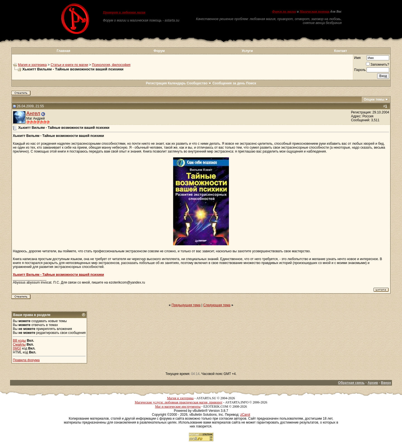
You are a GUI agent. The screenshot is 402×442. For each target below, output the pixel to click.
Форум (159, 51)
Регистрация (156, 83)
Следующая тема (216, 305)
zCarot (245, 415)
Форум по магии (284, 11)
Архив (373, 383)
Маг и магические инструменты (177, 406)
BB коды (19, 341)
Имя (357, 58)
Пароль (360, 70)
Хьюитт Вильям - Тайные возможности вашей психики (58, 275)
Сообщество (199, 83)
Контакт (340, 51)
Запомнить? (377, 64)
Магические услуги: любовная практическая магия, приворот (178, 402)
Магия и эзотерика (32, 65)
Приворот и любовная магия (124, 12)
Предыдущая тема (186, 305)
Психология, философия (111, 65)
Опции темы (374, 99)
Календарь (177, 83)
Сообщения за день (228, 83)
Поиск (251, 83)
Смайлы (19, 344)
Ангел (33, 113)
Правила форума (26, 360)
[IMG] (17, 348)
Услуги (247, 51)
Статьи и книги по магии (69, 65)
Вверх (386, 383)
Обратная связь (351, 383)
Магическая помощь (314, 11)
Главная (63, 51)
